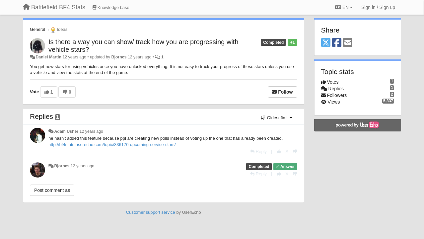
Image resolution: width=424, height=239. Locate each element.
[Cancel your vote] (287, 151)
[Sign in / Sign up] (378, 7)
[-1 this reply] (295, 151)
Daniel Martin (48, 57)
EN (344, 7)
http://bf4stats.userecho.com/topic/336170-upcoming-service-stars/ (112, 144)
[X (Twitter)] (325, 43)
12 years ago (91, 131)
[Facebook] (336, 43)
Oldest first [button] (276, 117)
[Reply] (258, 151)
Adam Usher (66, 131)
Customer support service (150, 212)
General (37, 29)
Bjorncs (118, 57)
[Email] (347, 43)
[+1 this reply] (279, 151)
